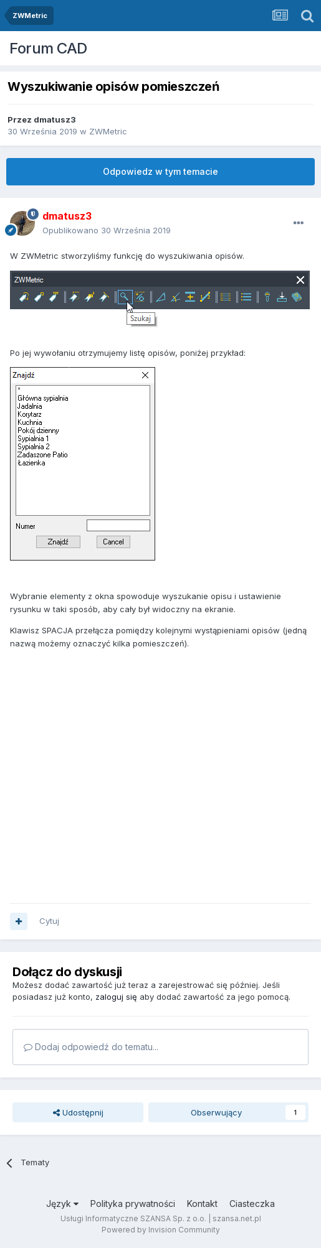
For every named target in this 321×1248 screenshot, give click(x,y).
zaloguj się (116, 997)
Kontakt (202, 1203)
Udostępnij (78, 1112)
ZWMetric (108, 131)
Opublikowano (106, 230)
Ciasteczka (252, 1203)
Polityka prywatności (132, 1203)
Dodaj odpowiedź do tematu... (91, 1046)
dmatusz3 (55, 119)
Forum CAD (48, 48)
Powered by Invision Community (161, 1229)
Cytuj (49, 921)
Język (62, 1203)
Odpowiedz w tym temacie (160, 171)
